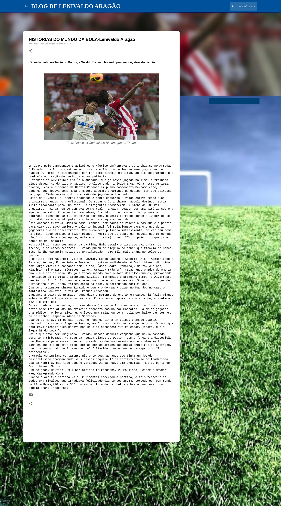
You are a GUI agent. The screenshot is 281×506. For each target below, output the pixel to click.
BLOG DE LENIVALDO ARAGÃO (76, 6)
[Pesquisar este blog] (238, 6)
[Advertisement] (101, 472)
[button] (31, 51)
